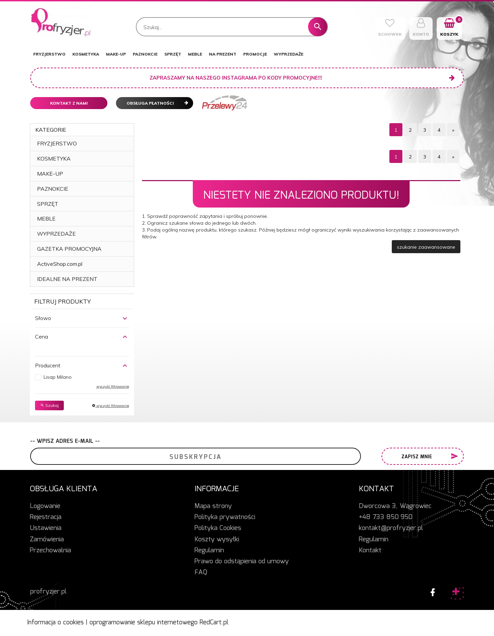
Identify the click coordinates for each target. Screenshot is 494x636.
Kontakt (370, 550)
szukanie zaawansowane (426, 247)
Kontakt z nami (69, 103)
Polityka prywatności (225, 517)
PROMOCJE (255, 54)
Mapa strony (213, 506)
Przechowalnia (50, 550)
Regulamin (209, 550)
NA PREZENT (222, 54)
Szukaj (49, 405)
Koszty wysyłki (217, 539)
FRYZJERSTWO (49, 54)
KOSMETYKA (85, 54)
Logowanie (45, 506)
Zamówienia (47, 539)
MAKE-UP (116, 54)
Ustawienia (45, 528)
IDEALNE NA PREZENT (67, 278)
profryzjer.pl (48, 592)
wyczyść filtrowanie (112, 386)
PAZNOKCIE (145, 54)
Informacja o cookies (55, 622)
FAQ (201, 572)
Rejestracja (45, 517)
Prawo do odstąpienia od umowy (242, 561)
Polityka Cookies (218, 528)
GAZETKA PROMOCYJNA (69, 248)
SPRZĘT (172, 54)
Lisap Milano (58, 377)
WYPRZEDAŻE (288, 54)
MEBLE (195, 54)
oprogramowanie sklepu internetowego (144, 622)
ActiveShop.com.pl (59, 263)
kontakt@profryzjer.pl (391, 528)
